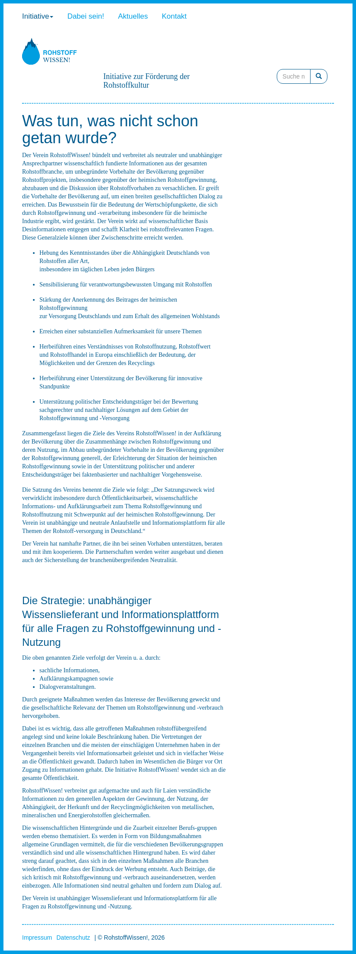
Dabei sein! (85, 16)
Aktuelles (133, 16)
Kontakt (174, 16)
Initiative (37, 16)
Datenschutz (73, 937)
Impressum (37, 937)
